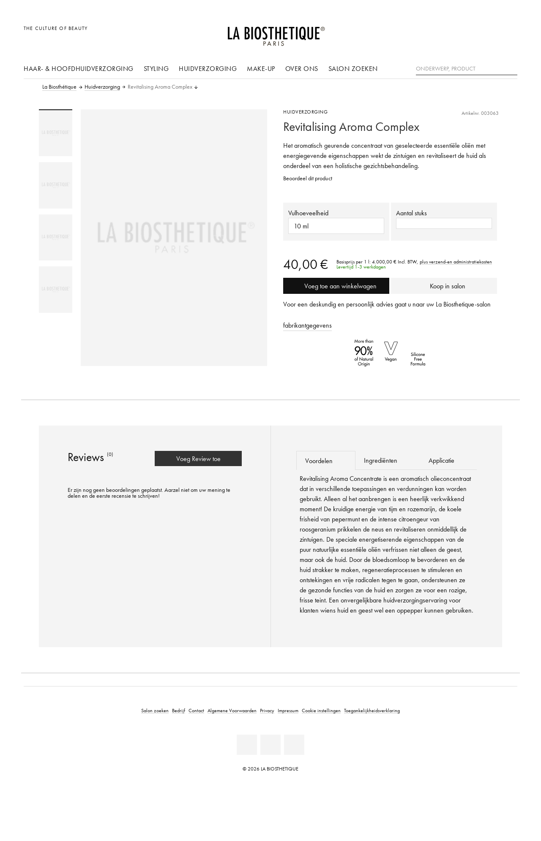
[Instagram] (294, 745)
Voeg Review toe (198, 458)
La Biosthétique (59, 87)
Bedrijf (178, 710)
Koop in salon (444, 286)
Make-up (261, 68)
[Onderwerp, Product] (466, 68)
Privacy (267, 710)
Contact (196, 710)
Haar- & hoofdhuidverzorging (79, 68)
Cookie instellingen (321, 710)
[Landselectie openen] (470, 32)
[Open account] (489, 32)
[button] (444, 223)
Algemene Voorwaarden (232, 710)
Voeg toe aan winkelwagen (336, 286)
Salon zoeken (353, 68)
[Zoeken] (511, 67)
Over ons (301, 68)
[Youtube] (270, 745)
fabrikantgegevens (307, 325)
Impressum (288, 710)
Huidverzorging (208, 68)
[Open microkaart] (508, 32)
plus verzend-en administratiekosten (456, 261)
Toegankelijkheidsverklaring (372, 710)
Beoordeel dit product (307, 178)
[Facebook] (247, 745)
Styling (156, 68)
